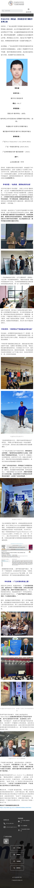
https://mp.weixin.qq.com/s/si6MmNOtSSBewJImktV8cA (15, 807)
